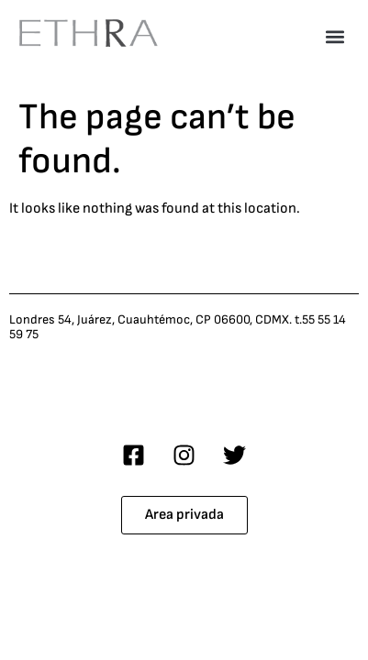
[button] (334, 36)
